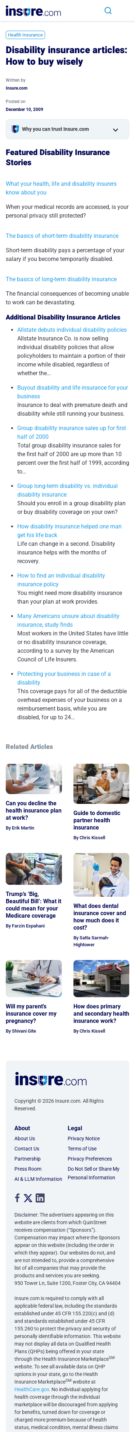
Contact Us (26, 1149)
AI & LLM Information (38, 1179)
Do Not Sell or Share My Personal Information (94, 1173)
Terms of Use (82, 1149)
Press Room (27, 1169)
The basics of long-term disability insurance (61, 279)
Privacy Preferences (90, 1159)
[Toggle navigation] (126, 11)
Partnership (27, 1159)
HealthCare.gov (31, 1389)
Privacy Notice (84, 1138)
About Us (24, 1138)
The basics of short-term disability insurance (62, 235)
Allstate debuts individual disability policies (72, 329)
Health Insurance (25, 35)
